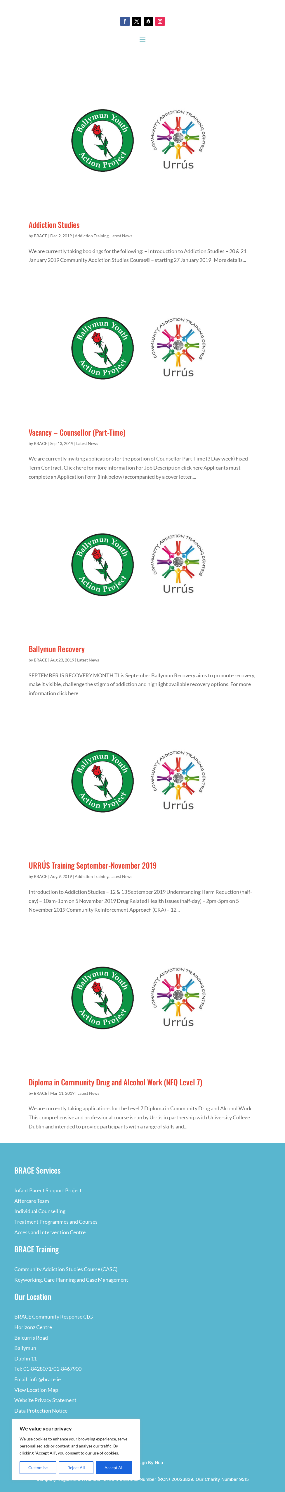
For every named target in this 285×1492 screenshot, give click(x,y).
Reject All (76, 1467)
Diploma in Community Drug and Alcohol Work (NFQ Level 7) (115, 1082)
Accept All (114, 1467)
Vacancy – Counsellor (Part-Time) (77, 432)
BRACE (40, 235)
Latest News (121, 235)
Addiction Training (92, 235)
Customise (38, 1467)
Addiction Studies (54, 224)
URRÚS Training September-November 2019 (93, 865)
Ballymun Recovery (57, 648)
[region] (76, 1449)
